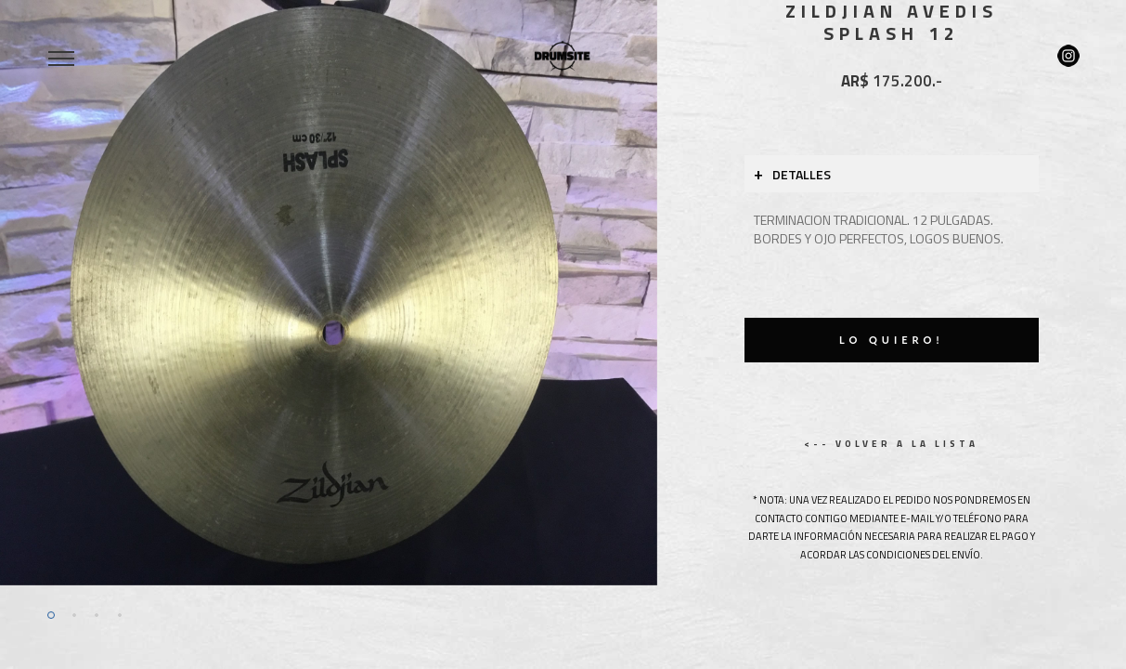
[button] (49, 292)
